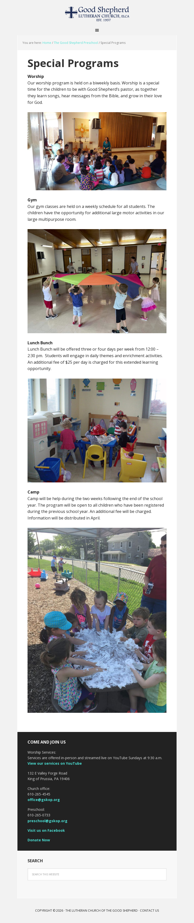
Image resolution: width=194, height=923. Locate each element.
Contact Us (149, 910)
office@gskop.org (44, 799)
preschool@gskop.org (47, 820)
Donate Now (39, 840)
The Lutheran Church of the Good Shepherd (97, 12)
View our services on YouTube (55, 763)
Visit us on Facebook (46, 830)
